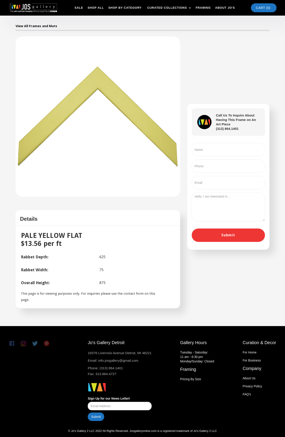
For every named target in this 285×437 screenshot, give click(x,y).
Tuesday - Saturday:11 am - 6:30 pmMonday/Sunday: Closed (197, 357)
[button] (168, 7)
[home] (33, 7)
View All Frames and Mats (36, 26)
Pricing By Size (190, 379)
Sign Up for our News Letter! (109, 398)
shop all (96, 7)
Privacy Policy (252, 386)
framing (203, 7)
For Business (252, 360)
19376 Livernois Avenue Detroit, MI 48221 (119, 353)
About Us (249, 378)
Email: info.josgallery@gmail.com (113, 360)
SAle (79, 7)
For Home (249, 352)
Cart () (263, 8)
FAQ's (247, 394)
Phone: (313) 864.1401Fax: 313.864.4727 (105, 371)
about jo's (225, 7)
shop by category (125, 7)
